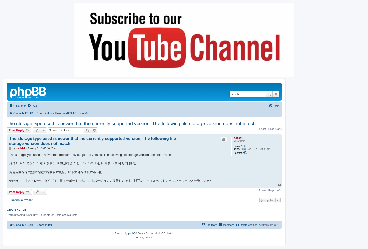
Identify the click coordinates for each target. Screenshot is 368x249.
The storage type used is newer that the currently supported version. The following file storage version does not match (131, 123)
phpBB (131, 233)
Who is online (16, 210)
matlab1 (238, 138)
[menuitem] (32, 106)
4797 (243, 146)
